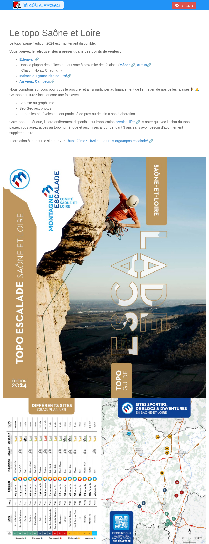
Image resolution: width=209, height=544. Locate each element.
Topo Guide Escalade (41, 5)
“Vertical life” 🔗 (128, 122)
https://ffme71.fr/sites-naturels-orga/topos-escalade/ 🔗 (110, 141)
